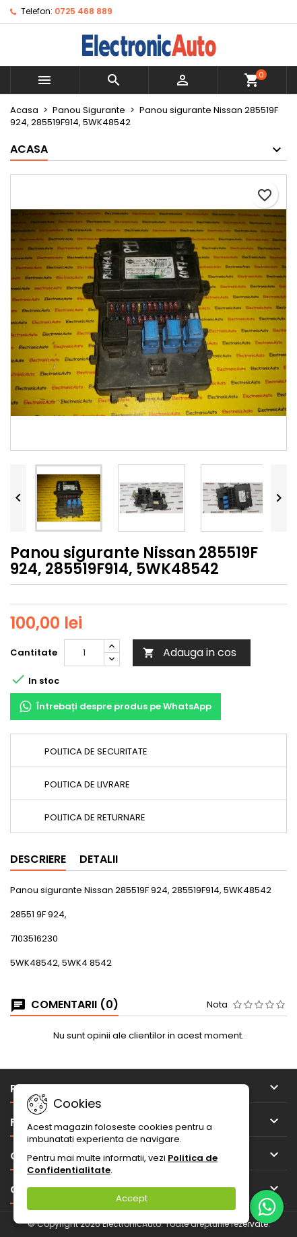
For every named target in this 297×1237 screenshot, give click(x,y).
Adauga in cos (189, 652)
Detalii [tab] (98, 859)
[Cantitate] (84, 652)
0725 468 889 (83, 11)
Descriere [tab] (38, 859)
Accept (131, 1198)
